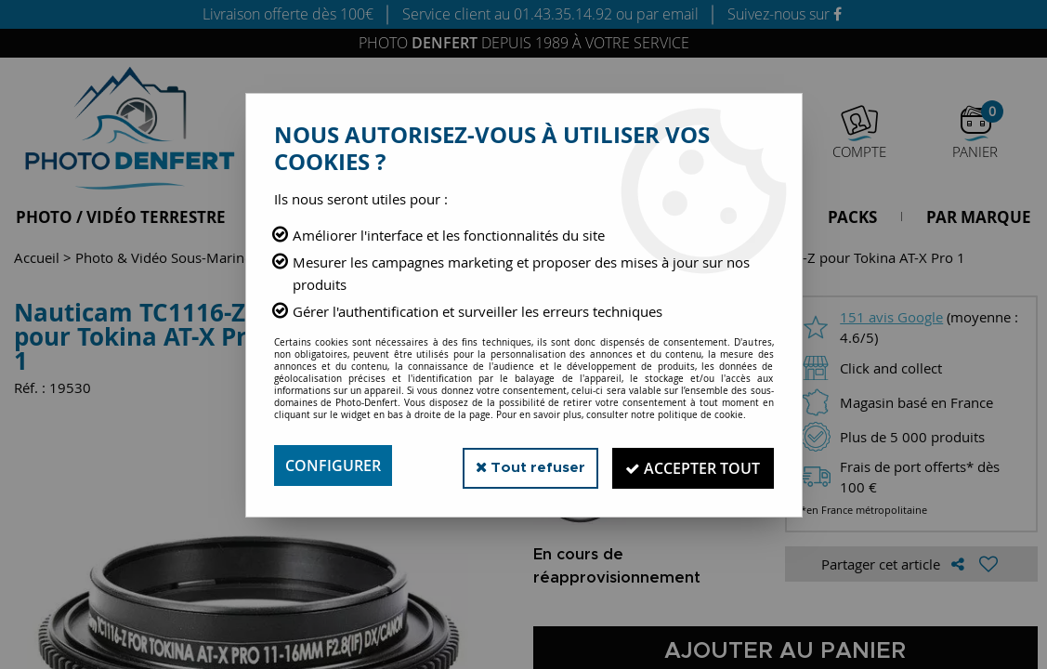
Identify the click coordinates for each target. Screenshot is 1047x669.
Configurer (333, 465)
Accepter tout (690, 465)
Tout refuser (522, 465)
